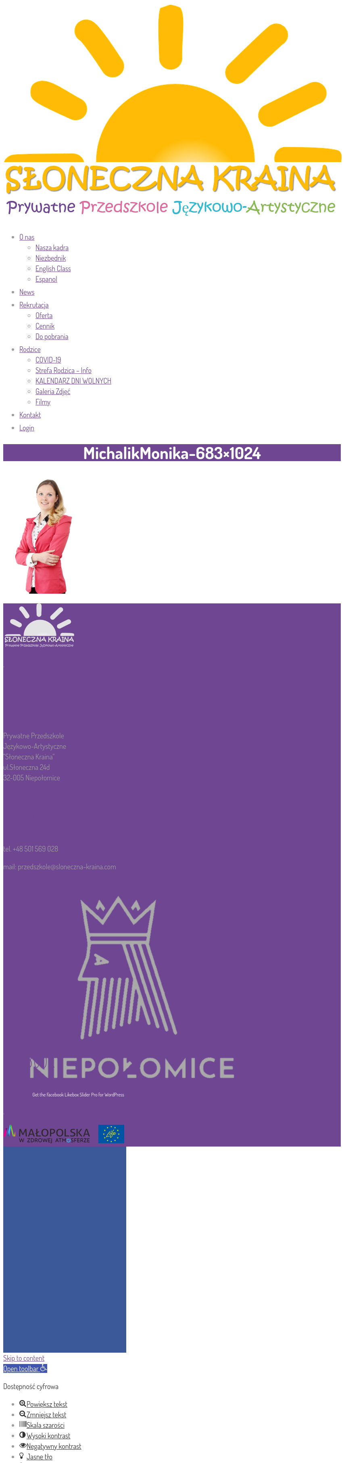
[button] (25, 1368)
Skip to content (23, 1357)
